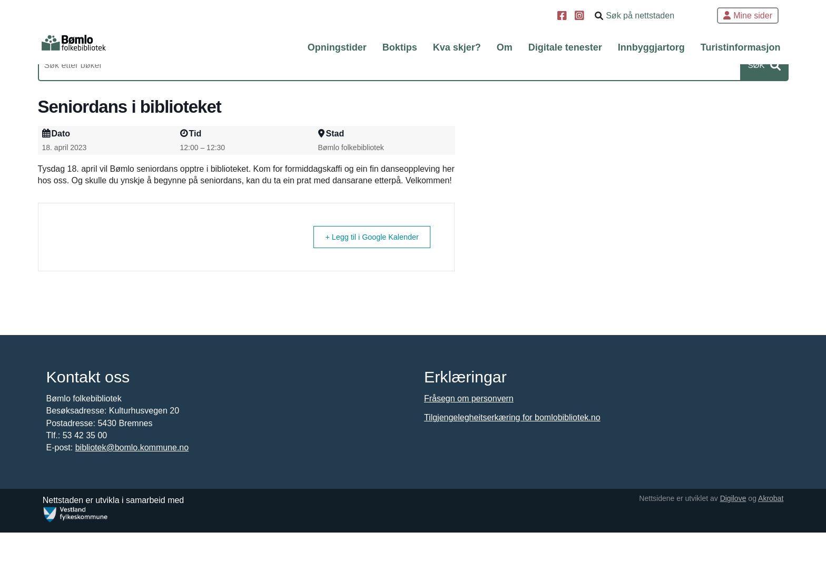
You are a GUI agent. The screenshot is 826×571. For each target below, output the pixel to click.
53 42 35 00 (86, 490)
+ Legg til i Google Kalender (379, 287)
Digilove (728, 537)
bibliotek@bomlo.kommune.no (133, 503)
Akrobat (766, 537)
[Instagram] (581, 16)
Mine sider (747, 15)
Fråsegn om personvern (469, 454)
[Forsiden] (95, 47)
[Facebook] (563, 16)
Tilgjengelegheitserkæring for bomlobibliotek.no (512, 473)
